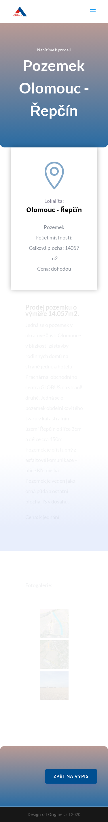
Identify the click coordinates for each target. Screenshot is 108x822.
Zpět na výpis (71, 776)
